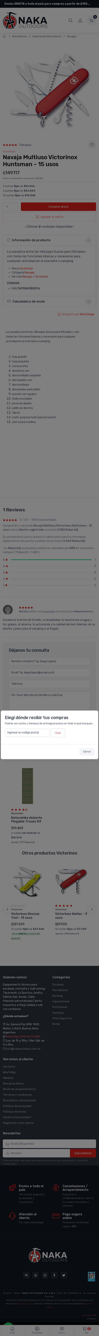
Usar (58, 733)
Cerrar (87, 751)
